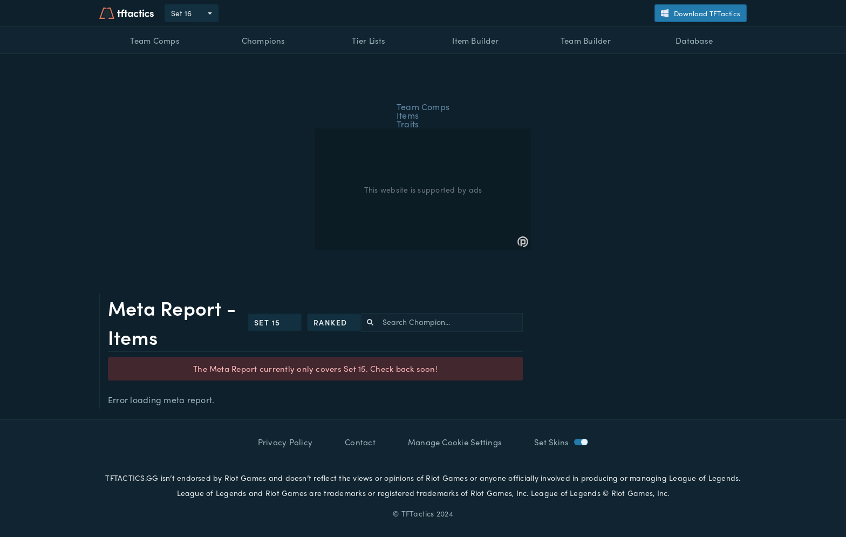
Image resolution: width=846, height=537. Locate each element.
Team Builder (586, 40)
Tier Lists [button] (368, 40)
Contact (360, 442)
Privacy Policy (285, 442)
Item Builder (475, 40)
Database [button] (694, 40)
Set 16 (181, 13)
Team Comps (154, 40)
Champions (263, 40)
